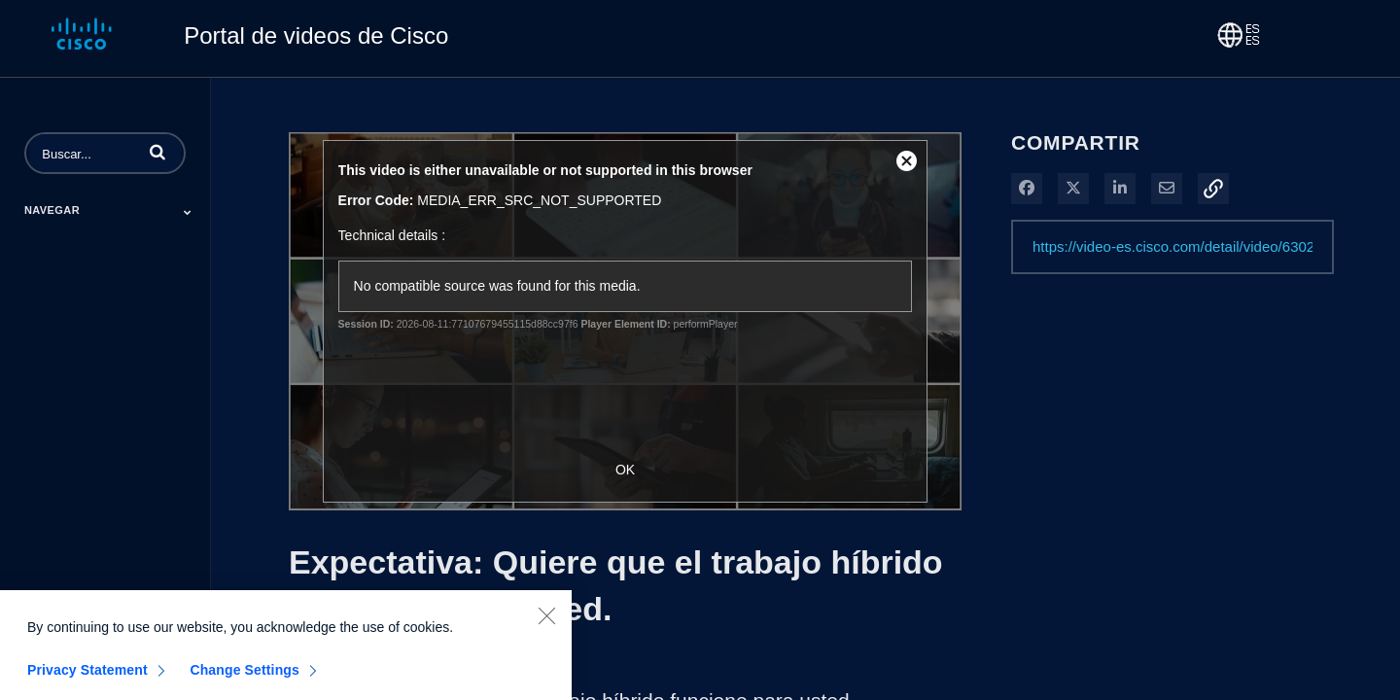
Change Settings (244, 676)
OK (625, 469)
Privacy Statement (87, 676)
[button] (157, 151)
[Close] (546, 622)
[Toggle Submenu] (187, 212)
